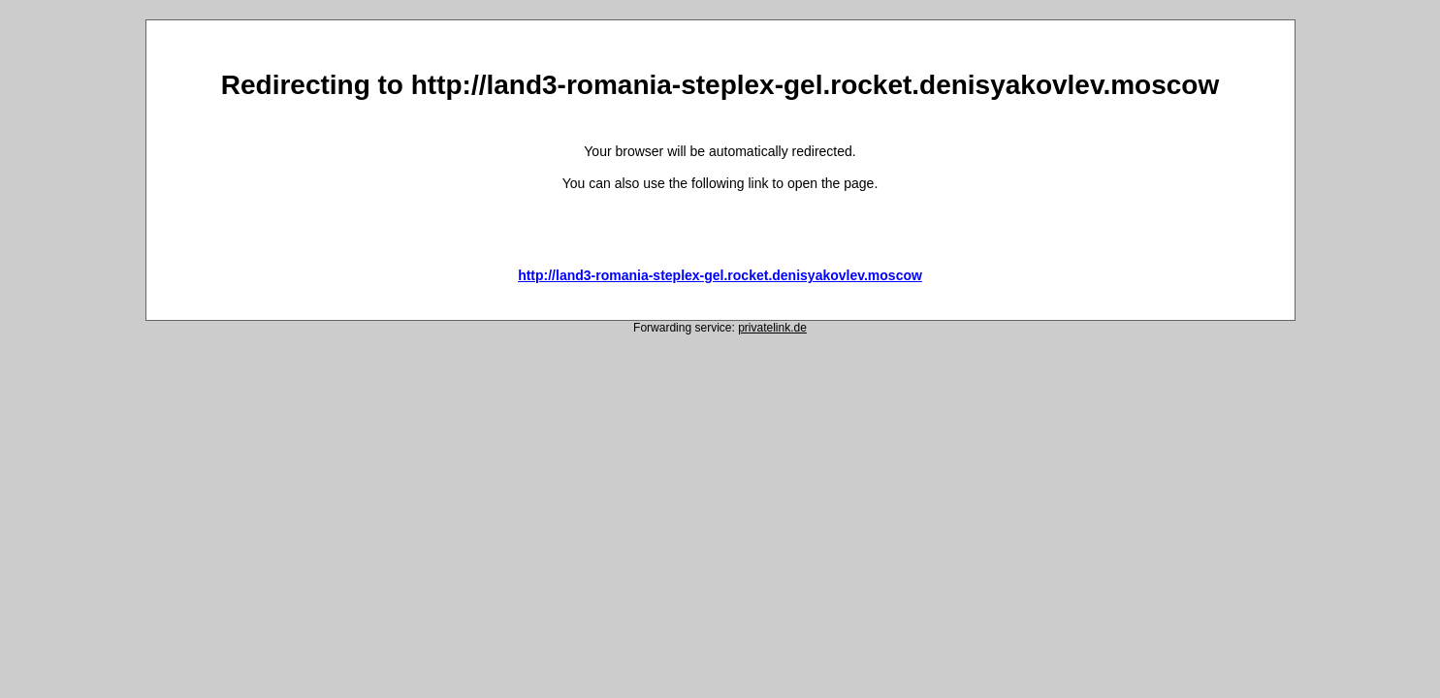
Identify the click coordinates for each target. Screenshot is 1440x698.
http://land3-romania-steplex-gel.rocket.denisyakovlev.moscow (720, 275)
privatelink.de (772, 327)
